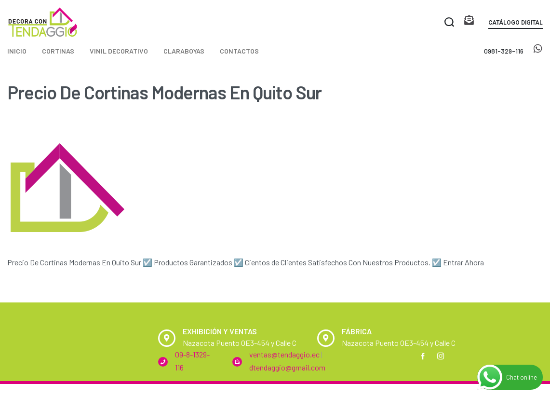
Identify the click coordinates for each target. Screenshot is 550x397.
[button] (515, 24)
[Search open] (449, 22)
